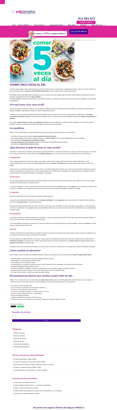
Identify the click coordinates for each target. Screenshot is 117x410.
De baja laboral (19, 387)
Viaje (35, 398)
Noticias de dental (88, 50)
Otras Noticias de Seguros (90, 61)
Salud (55, 383)
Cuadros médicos (78, 385)
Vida (35, 400)
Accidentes (105, 395)
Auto (35, 383)
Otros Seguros (58, 391)
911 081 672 (96, 3)
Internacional (18, 398)
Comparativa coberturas (80, 383)
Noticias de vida (87, 56)
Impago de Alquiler (39, 393)
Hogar (36, 391)
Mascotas (37, 395)
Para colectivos (19, 391)
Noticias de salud (88, 47)
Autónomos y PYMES (21, 393)
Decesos (36, 389)
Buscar (92, 35)
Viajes (103, 393)
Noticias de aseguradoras (90, 58)
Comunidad (37, 387)
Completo (17, 383)
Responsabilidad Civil (40, 396)
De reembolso (19, 385)
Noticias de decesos (88, 53)
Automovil (105, 387)
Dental (16, 389)
